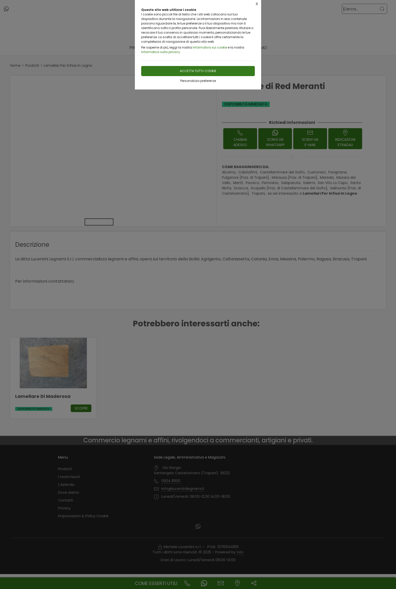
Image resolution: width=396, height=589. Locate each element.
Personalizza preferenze (198, 81)
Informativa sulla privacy (160, 52)
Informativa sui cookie (210, 47)
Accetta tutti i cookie (198, 71)
